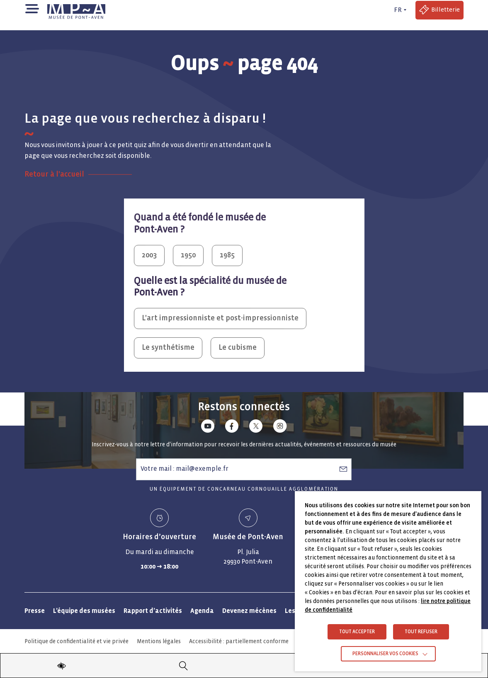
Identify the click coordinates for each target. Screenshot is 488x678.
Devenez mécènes (249, 610)
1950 (188, 255)
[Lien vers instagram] (279, 427)
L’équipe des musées (84, 610)
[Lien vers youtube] (207, 427)
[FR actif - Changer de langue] (399, 10)
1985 (227, 255)
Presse (34, 610)
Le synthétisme (168, 347)
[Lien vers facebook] (231, 427)
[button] (31, 8)
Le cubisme (238, 347)
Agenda (202, 610)
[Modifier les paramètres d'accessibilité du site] (61, 666)
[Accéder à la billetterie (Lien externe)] (439, 10)
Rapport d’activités (153, 610)
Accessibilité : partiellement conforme (239, 641)
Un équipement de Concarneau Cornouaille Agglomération (244, 489)
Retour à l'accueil (54, 174)
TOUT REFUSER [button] (421, 631)
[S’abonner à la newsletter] (343, 468)
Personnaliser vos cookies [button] (385, 653)
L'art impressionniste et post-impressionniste (220, 318)
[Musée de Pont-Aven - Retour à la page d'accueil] (76, 10)
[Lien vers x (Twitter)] (255, 427)
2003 (149, 255)
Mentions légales (159, 641)
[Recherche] (183, 666)
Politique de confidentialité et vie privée (76, 641)
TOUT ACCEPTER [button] (357, 631)
